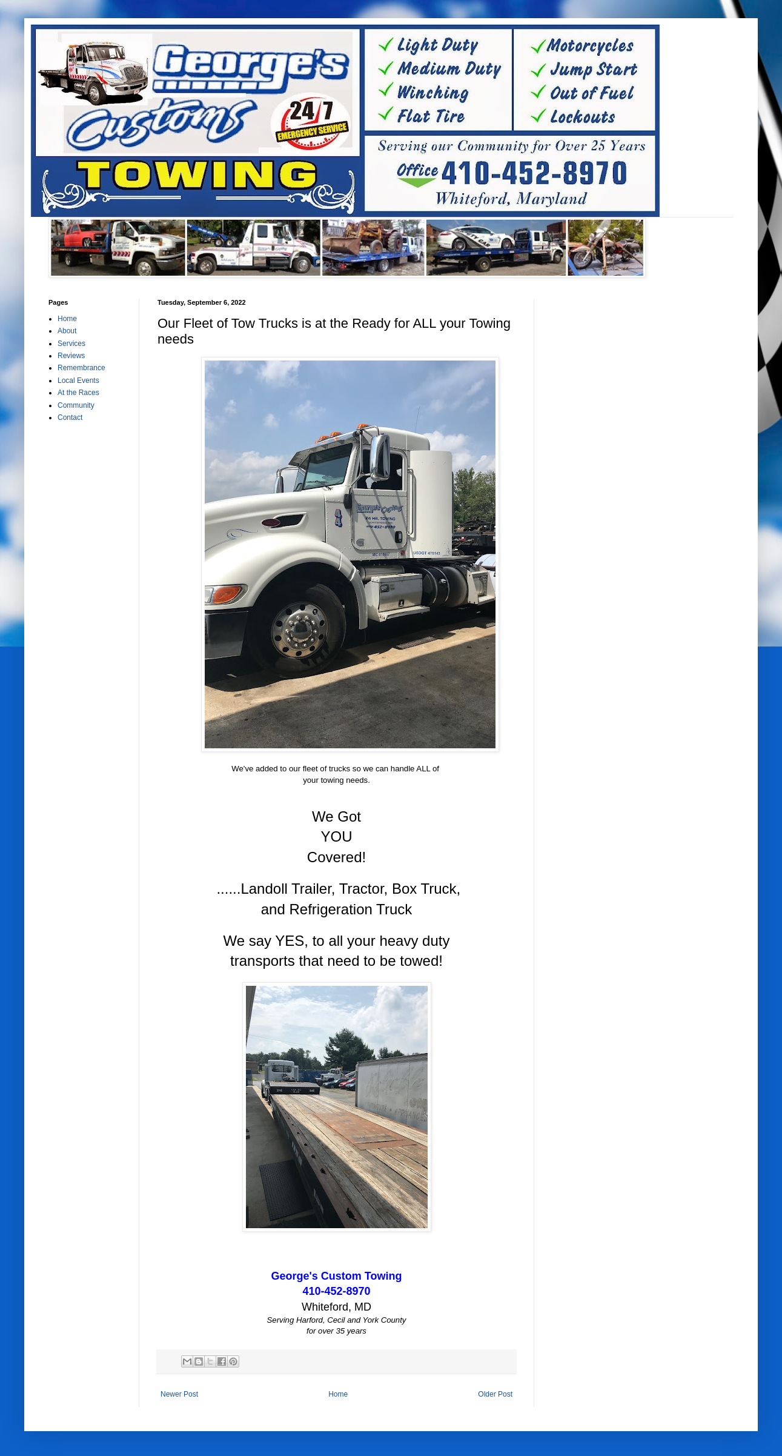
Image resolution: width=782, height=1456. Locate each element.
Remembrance (81, 368)
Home (338, 1394)
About (67, 331)
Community (76, 405)
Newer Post (179, 1394)
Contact (70, 417)
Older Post (495, 1394)
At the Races (78, 392)
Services (71, 343)
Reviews (71, 355)
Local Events (78, 380)
